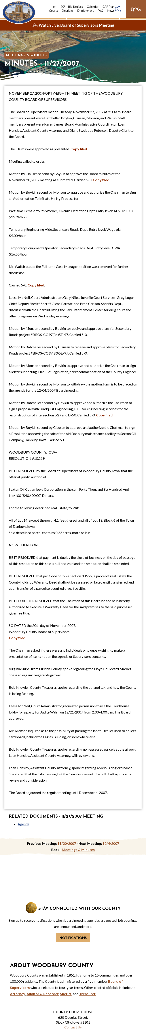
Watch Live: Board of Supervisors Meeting (73, 25)
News (110, 10)
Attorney (17, 994)
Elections (67, 10)
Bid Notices (75, 6)
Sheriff (66, 994)
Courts (53, 10)
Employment (85, 10)
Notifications (73, 937)
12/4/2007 (110, 843)
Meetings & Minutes (26, 55)
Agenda (23, 824)
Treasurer (87, 994)
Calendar (93, 6)
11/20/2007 (66, 843)
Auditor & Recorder (43, 994)
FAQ (100, 10)
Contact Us (73, 1027)
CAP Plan (108, 6)
